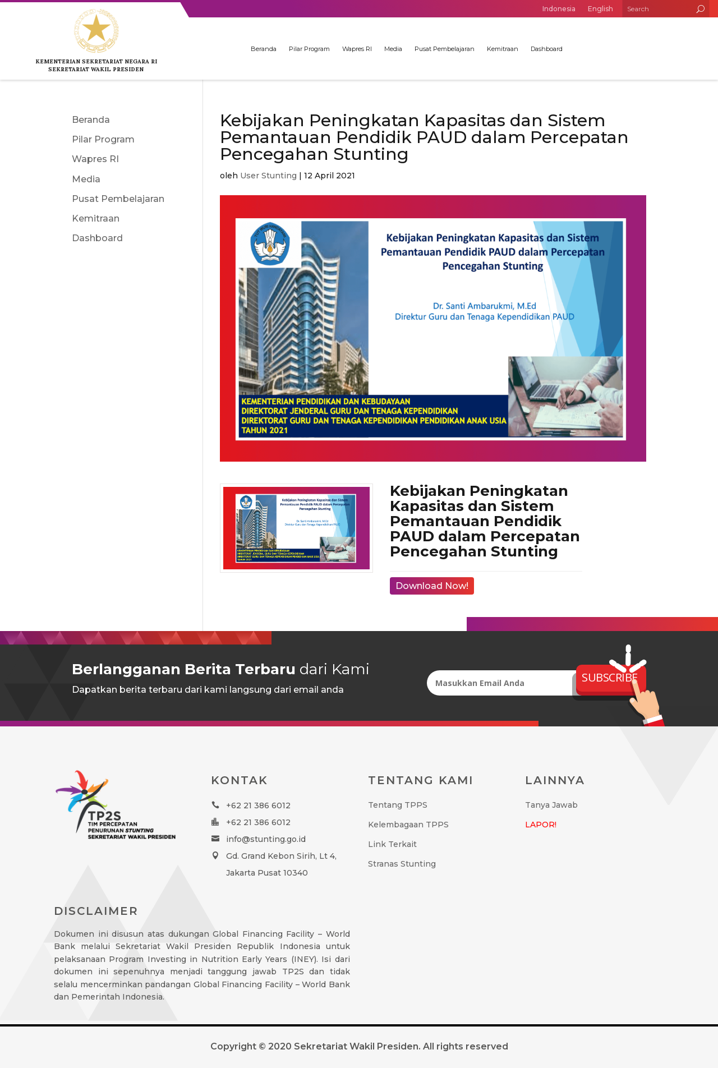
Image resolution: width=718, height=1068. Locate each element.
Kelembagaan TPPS (408, 825)
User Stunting (268, 176)
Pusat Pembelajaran (445, 49)
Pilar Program (309, 49)
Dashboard (547, 49)
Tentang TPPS (397, 805)
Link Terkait (392, 844)
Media (393, 49)
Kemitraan (502, 49)
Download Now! (431, 586)
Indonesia (559, 8)
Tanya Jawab (551, 805)
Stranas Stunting (402, 864)
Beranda (264, 49)
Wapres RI (357, 49)
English (600, 8)
